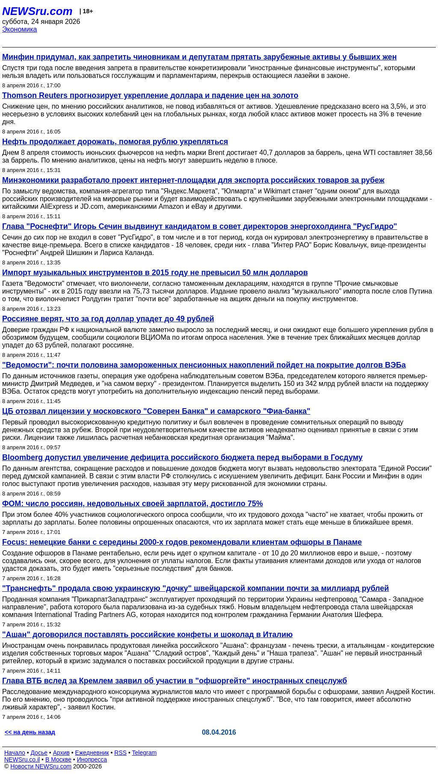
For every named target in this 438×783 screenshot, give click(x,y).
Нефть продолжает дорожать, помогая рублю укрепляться (115, 141)
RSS (120, 752)
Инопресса (92, 759)
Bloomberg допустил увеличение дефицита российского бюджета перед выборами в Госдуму (182, 457)
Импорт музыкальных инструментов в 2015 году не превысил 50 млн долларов (155, 272)
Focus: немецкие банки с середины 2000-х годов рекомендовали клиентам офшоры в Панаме (182, 542)
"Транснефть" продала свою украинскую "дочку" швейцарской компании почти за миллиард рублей (195, 588)
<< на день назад (30, 732)
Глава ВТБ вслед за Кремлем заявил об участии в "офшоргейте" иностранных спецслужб (174, 680)
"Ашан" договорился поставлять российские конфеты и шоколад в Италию (147, 634)
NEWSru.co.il (22, 759)
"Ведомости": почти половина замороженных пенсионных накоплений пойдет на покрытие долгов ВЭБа (204, 365)
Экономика (19, 29)
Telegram (144, 752)
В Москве (58, 759)
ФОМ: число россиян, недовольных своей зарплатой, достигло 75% (132, 503)
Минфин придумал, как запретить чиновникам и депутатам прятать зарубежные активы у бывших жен (199, 57)
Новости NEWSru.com (40, 766)
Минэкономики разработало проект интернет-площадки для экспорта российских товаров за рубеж (193, 180)
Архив (61, 752)
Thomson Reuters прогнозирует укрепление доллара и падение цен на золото (150, 95)
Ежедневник (92, 752)
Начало (14, 752)
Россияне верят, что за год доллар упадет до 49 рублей (108, 318)
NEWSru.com (37, 11)
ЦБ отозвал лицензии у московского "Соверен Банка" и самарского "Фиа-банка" (156, 411)
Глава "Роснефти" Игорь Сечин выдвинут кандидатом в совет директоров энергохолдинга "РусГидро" (199, 226)
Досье (38, 752)
